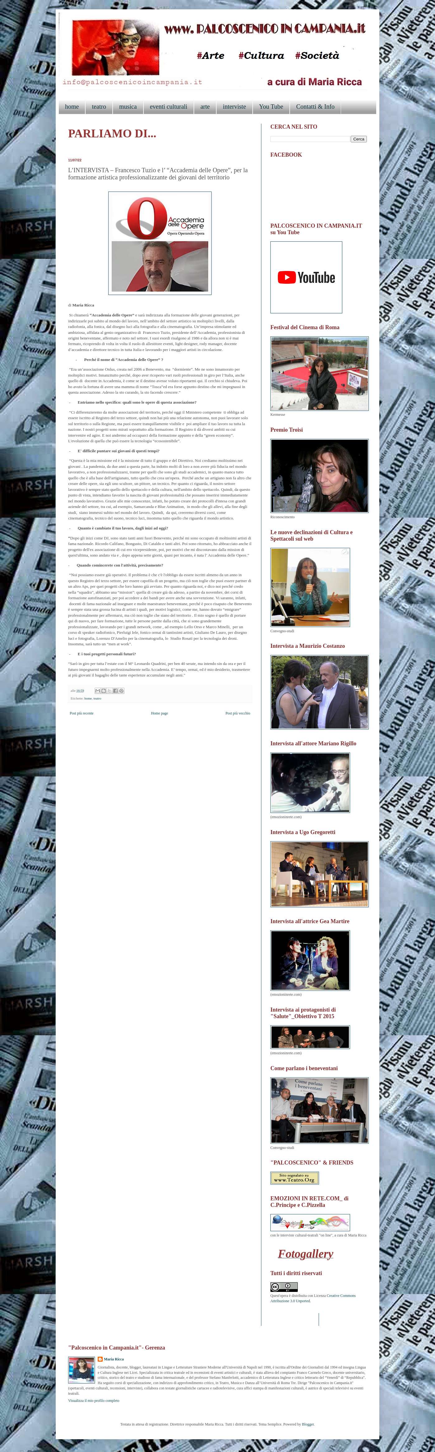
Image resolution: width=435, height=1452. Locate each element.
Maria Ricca (114, 1359)
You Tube (271, 106)
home (72, 106)
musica (128, 106)
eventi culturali (169, 106)
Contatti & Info (315, 106)
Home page (159, 713)
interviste (234, 106)
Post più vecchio (238, 713)
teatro (99, 106)
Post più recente (82, 713)
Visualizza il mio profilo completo (93, 1400)
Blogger (308, 1424)
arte (205, 106)
